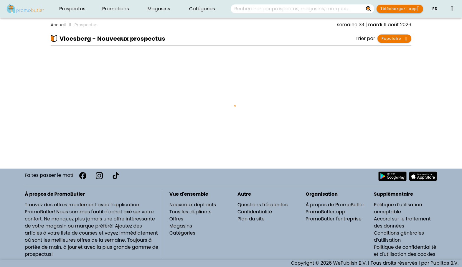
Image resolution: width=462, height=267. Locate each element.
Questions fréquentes (262, 204)
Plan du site (251, 218)
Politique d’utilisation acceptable (398, 208)
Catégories (182, 233)
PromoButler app (325, 211)
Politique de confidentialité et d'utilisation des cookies (405, 251)
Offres (176, 218)
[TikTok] (116, 175)
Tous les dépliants (190, 211)
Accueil (58, 25)
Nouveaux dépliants (192, 204)
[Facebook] (83, 175)
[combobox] (302, 8)
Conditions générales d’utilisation (399, 236)
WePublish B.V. (350, 263)
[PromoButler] (25, 9)
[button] (434, 9)
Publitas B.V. (444, 263)
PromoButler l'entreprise (334, 218)
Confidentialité (254, 211)
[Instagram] (99, 175)
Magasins (180, 225)
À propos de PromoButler (335, 204)
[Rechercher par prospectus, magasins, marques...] (369, 8)
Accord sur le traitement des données (402, 222)
